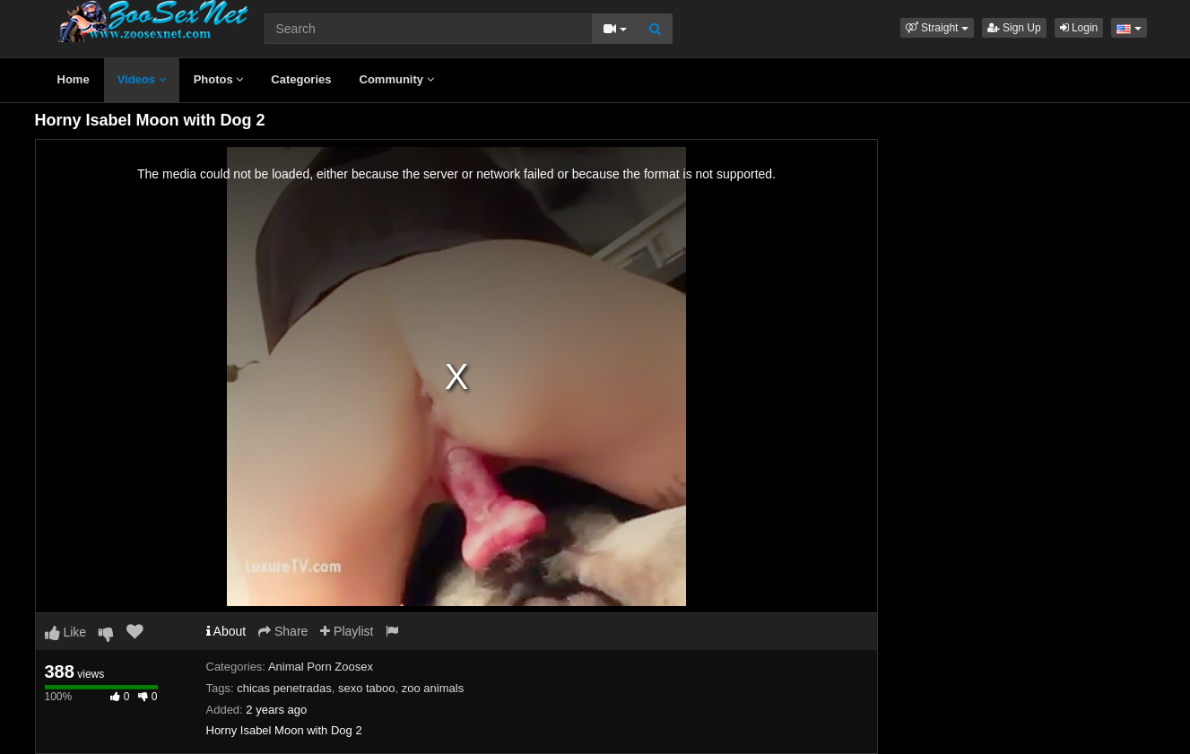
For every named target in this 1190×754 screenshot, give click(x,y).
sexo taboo (366, 688)
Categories (301, 79)
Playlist (346, 631)
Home (73, 79)
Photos (219, 79)
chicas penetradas (284, 688)
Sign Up (1014, 28)
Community (397, 79)
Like (66, 632)
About (226, 631)
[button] (937, 28)
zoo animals (433, 688)
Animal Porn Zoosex (320, 666)
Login (1079, 28)
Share (283, 631)
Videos (141, 79)
